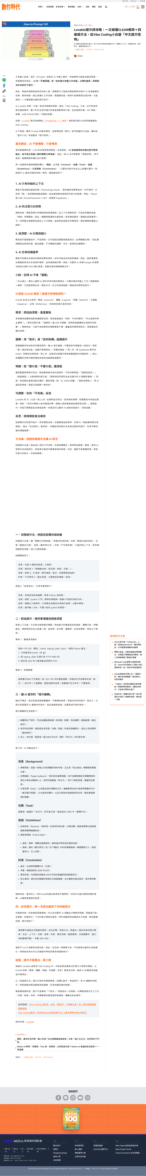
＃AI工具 (89, 49)
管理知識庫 (98, 1146)
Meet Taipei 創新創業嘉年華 (127, 1146)
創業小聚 (57, 1156)
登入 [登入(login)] (127, 7)
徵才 (22, 1150)
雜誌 (100, 7)
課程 (94, 7)
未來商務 (57, 1160)
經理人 (56, 1149)
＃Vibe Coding (98, 49)
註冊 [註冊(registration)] (133, 7)
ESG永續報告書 (41, 1150)
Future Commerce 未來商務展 (128, 1153)
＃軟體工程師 (79, 49)
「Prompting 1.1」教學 (54, 121)
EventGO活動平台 (101, 1149)
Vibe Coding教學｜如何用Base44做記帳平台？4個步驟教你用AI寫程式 (52, 1013)
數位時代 (57, 1146)
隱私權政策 (30, 1150)
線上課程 (78, 1149)
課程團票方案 (80, 1153)
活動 (87, 7)
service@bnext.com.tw (17, 1156)
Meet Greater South (123, 1149)
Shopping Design (60, 1153)
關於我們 (125, 1)
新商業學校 (79, 1146)
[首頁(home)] (11, 6)
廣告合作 (134, 1)
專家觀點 (71, 7)
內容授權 (142, 1)
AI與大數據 (88, 25)
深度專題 (50, 7)
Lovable (26, 121)
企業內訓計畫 (80, 1156)
